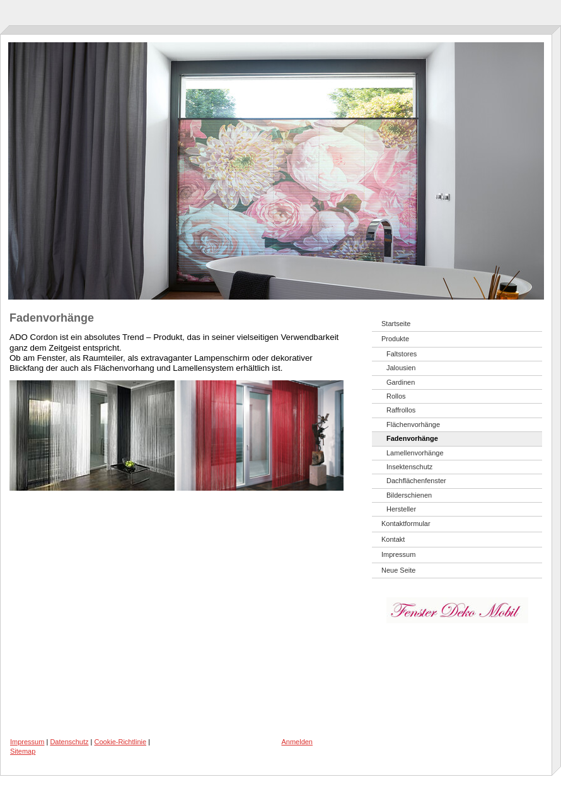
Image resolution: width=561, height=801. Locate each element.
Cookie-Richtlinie (121, 741)
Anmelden (297, 741)
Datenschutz (69, 741)
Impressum (27, 741)
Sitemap (22, 751)
